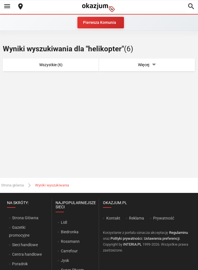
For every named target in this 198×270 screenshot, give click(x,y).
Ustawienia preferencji (161, 238)
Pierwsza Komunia (99, 22)
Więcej (147, 65)
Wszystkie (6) (51, 65)
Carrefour (69, 251)
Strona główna (12, 185)
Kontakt (113, 218)
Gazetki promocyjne (19, 231)
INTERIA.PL (132, 244)
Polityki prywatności (126, 238)
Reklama (136, 218)
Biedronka (70, 232)
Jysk (65, 260)
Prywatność (163, 218)
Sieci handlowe (25, 245)
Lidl (64, 222)
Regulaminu (178, 232)
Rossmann (70, 241)
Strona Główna (25, 218)
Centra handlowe (27, 254)
